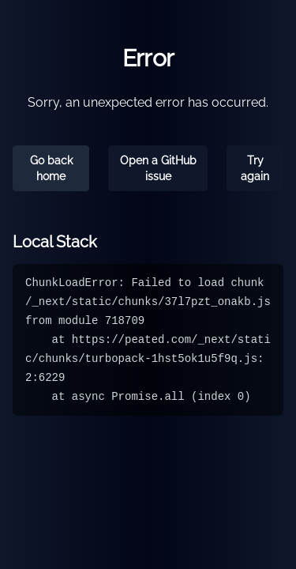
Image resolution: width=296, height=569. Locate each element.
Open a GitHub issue (158, 168)
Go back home (51, 168)
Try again (255, 168)
